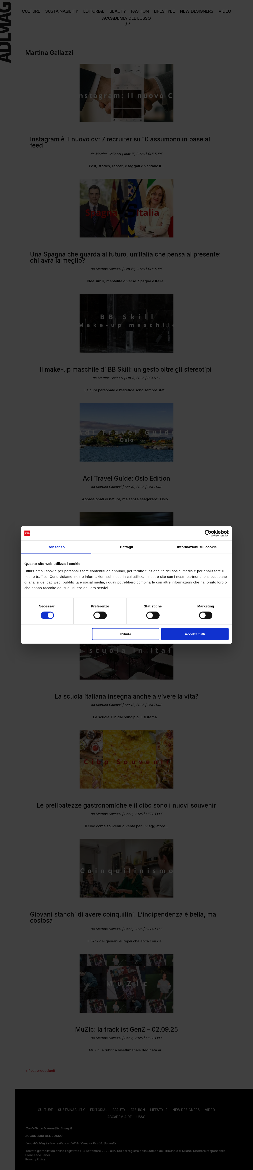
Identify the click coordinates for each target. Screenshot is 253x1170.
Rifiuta (125, 634)
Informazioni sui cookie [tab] (197, 547)
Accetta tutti (195, 634)
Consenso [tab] (56, 547)
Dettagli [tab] (126, 547)
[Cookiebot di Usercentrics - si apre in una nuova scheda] (208, 533)
